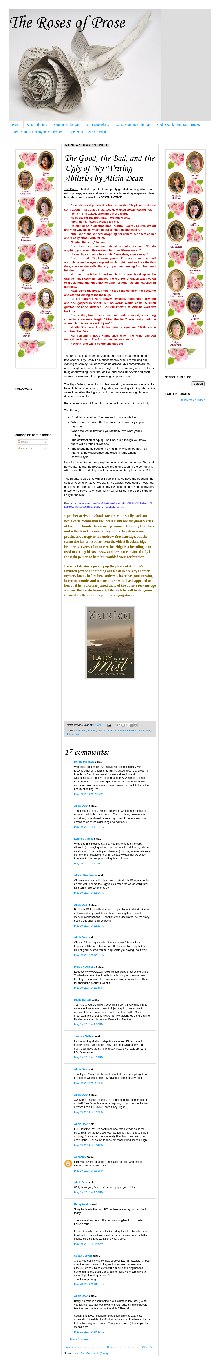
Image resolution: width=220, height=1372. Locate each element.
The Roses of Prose (66, 23)
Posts (23, 442)
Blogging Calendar (66, 124)
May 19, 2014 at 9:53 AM (88, 794)
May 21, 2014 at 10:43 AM (89, 1331)
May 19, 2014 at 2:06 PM (88, 1024)
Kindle (130, 730)
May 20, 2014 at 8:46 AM (88, 1243)
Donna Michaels (84, 761)
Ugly (68, 734)
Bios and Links (37, 124)
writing (75, 734)
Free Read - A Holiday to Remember (37, 132)
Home (16, 124)
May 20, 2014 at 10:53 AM (89, 1284)
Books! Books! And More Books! (179, 124)
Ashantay (80, 1157)
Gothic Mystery (118, 730)
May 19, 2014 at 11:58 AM (89, 863)
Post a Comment (79, 1339)
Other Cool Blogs (97, 124)
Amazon (91, 730)
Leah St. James (83, 838)
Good (106, 730)
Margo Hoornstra (84, 966)
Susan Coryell (83, 1255)
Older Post (148, 1347)
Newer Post (72, 1347)
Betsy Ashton (82, 1204)
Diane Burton (82, 999)
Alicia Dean (80, 730)
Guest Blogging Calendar (133, 124)
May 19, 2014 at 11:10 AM (89, 826)
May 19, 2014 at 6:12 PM (88, 1082)
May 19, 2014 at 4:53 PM (88, 1057)
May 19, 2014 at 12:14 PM (89, 892)
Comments (26, 448)
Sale (148, 730)
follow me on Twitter (193, 400)
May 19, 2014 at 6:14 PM (88, 1145)
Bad (99, 730)
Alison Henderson (85, 875)
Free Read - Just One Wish (87, 132)
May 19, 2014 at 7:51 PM (88, 1170)
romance (139, 730)
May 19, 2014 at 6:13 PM (88, 1112)
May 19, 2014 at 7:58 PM (88, 1192)
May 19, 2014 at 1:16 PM (88, 987)
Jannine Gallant (84, 1036)
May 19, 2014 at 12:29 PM (89, 955)
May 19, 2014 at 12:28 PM (89, 925)
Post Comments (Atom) (94, 1353)
